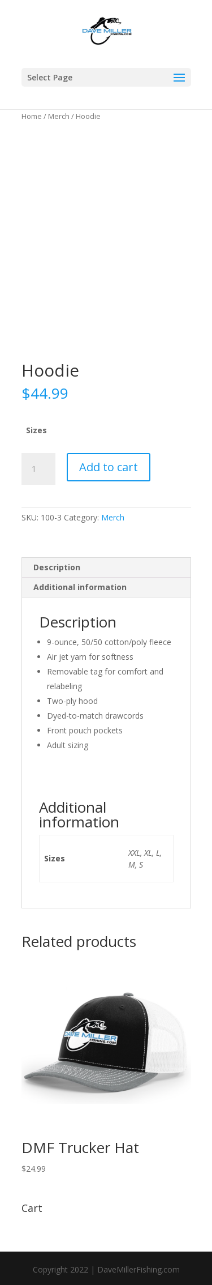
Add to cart (108, 467)
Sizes (36, 430)
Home (31, 116)
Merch (59, 116)
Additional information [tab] (80, 587)
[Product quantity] (38, 469)
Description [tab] (56, 567)
